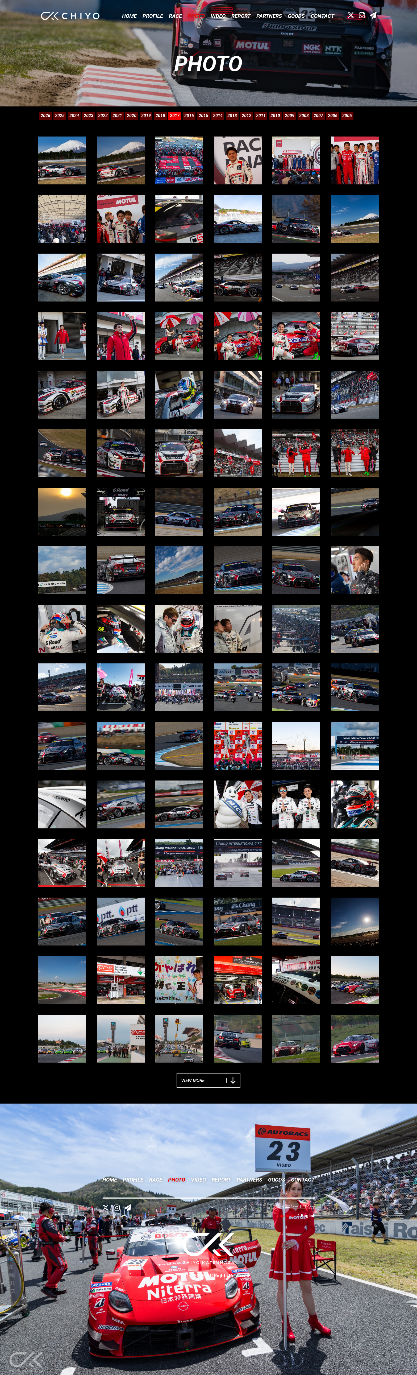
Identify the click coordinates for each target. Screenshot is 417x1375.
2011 (261, 115)
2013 (232, 115)
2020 (131, 115)
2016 (189, 115)
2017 (175, 115)
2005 (347, 115)
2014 (218, 115)
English (308, 1215)
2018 (160, 115)
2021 (117, 115)
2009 (289, 115)
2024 (74, 115)
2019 (146, 115)
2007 (318, 115)
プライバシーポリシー (294, 1206)
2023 (88, 115)
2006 (332, 115)
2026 (45, 115)
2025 (60, 115)
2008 (304, 115)
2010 (275, 115)
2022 (103, 115)
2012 (246, 115)
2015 (203, 115)
